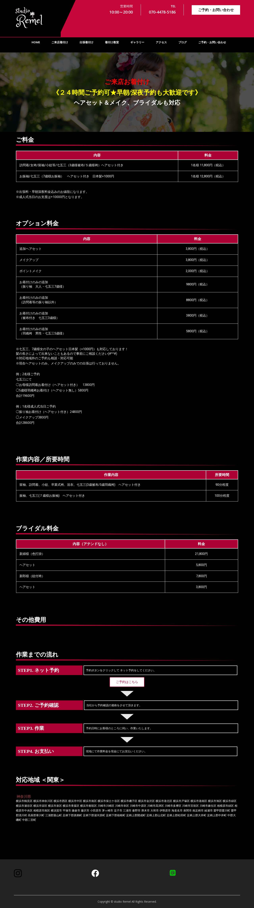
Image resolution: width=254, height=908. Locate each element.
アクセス (161, 42)
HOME (36, 42)
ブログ (182, 42)
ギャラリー (137, 42)
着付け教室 (112, 42)
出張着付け (86, 42)
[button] (127, 682)
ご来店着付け (59, 42)
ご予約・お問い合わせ (216, 9)
